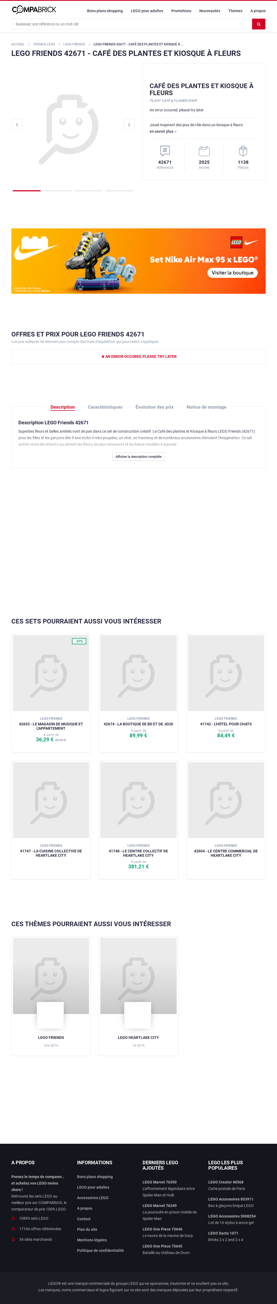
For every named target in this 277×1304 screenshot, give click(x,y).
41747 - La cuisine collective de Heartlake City (51, 850)
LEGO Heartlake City (138, 1037)
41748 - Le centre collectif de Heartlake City (138, 850)
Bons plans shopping (105, 11)
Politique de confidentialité (100, 1250)
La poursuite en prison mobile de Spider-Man (170, 1212)
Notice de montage (206, 407)
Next (129, 124)
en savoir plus (163, 131)
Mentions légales (92, 1240)
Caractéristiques (105, 407)
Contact (84, 1219)
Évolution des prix (155, 407)
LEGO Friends (51, 1037)
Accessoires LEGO (92, 1198)
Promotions (181, 11)
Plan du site (87, 1229)
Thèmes (235, 11)
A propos (258, 11)
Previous (16, 124)
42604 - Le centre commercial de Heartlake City (226, 850)
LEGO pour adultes (147, 11)
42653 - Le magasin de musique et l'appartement (51, 723)
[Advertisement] (138, 543)
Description (63, 407)
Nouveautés (209, 11)
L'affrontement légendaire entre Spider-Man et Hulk (169, 1188)
